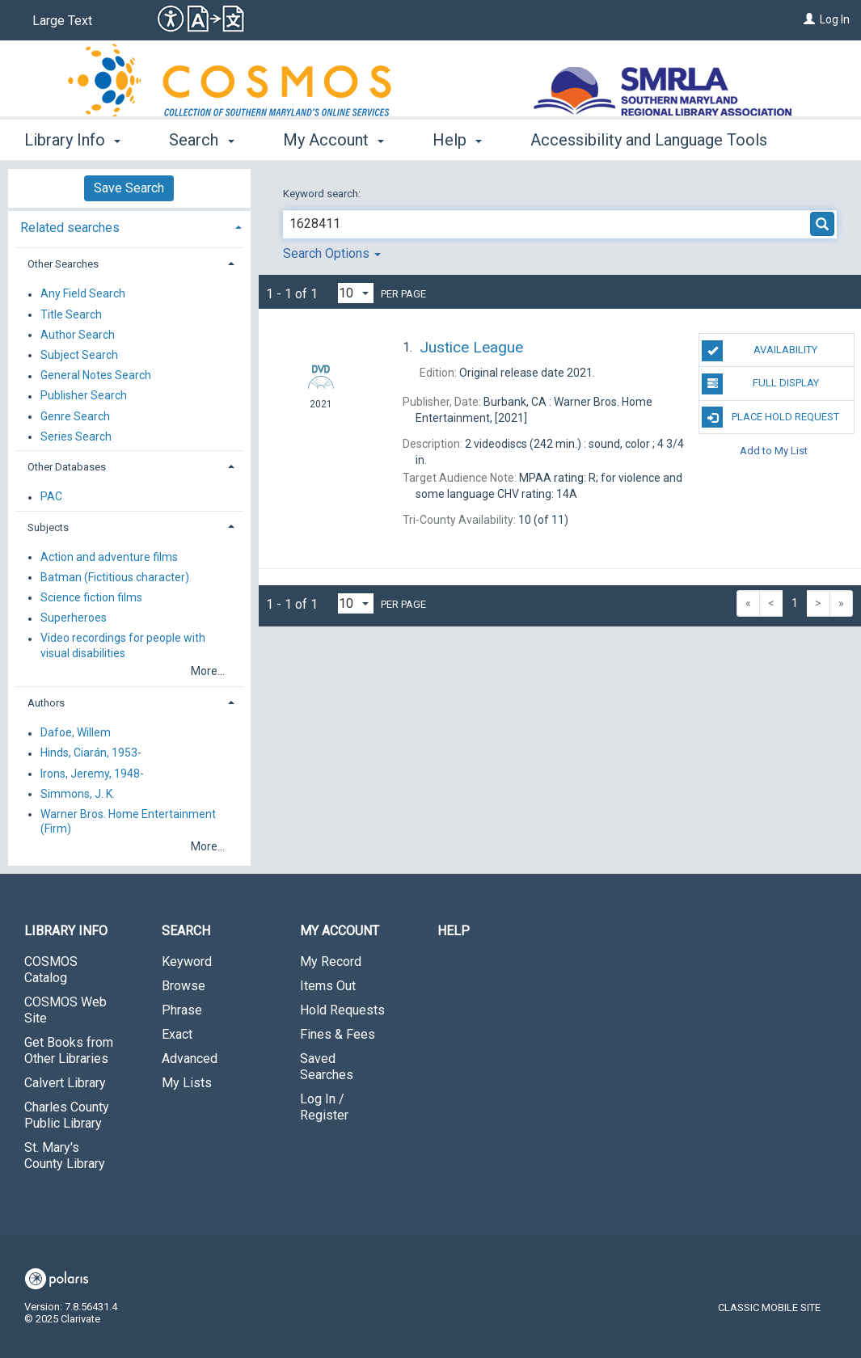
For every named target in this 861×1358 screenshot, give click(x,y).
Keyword (187, 961)
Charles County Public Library (66, 1115)
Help (453, 930)
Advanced (189, 1058)
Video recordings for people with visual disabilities (122, 646)
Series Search (76, 436)
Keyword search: (323, 194)
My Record (330, 961)
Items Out (328, 985)
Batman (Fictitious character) (114, 577)
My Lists (187, 1082)
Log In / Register (324, 1107)
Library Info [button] (72, 140)
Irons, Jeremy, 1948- (92, 773)
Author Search (77, 334)
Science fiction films (91, 597)
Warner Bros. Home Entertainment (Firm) (128, 821)
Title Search (71, 314)
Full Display (760, 383)
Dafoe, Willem (75, 733)
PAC (51, 497)
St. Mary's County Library (64, 1155)
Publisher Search (83, 396)
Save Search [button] (129, 188)
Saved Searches (326, 1066)
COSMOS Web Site (65, 1010)
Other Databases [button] (66, 467)
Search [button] (201, 140)
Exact (177, 1034)
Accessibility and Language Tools (648, 140)
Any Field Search (82, 294)
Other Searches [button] (63, 264)
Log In (835, 19)
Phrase (182, 1010)
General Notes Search (95, 375)
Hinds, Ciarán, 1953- (90, 753)
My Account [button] (333, 140)
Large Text (62, 20)
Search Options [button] (332, 253)
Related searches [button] (70, 227)
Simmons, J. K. (77, 793)
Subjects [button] (48, 527)
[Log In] (809, 19)
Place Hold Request (770, 417)
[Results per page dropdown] (356, 293)
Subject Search (79, 354)
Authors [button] (46, 703)
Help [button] (457, 140)
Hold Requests (342, 1010)
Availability (759, 350)
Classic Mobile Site (769, 1307)
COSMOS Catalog (51, 969)
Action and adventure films (109, 556)
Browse (183, 985)
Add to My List (774, 451)
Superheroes (73, 618)
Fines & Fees (337, 1034)
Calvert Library (65, 1082)
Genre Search (75, 416)
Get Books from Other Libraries (68, 1050)
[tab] (129, 226)
